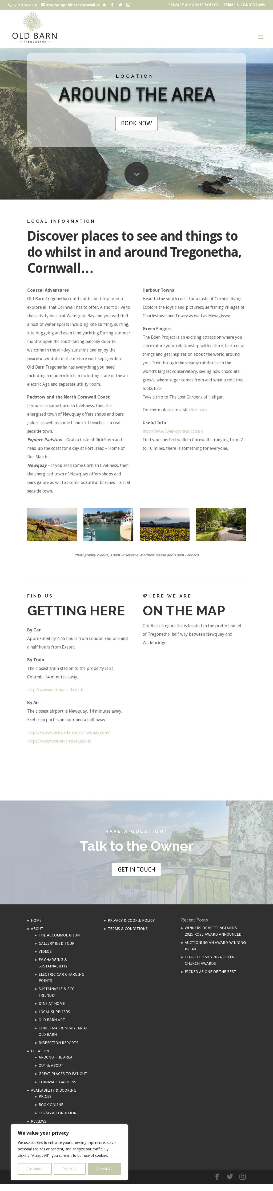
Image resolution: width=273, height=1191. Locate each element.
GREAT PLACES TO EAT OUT (63, 1074)
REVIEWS (38, 1121)
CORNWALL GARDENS (57, 1082)
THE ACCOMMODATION (59, 935)
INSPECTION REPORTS (58, 1043)
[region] (69, 1152)
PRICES (45, 1096)
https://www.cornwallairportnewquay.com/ (68, 732)
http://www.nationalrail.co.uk (55, 689)
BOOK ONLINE (51, 1105)
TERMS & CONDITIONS (244, 5)
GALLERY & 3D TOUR (56, 943)
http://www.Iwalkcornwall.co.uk (173, 431)
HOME (36, 920)
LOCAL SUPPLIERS (54, 1012)
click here (198, 409)
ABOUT (37, 929)
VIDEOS (45, 951)
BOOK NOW (136, 123)
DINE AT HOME (52, 1003)
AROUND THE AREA (56, 1057)
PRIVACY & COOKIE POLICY (193, 5)
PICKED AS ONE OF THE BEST (210, 972)
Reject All (69, 1169)
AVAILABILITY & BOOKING (53, 1090)
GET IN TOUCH (136, 869)
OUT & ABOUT (51, 1065)
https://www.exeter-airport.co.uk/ (59, 741)
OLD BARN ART (52, 1020)
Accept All (104, 1169)
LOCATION (40, 1051)
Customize (34, 1169)
